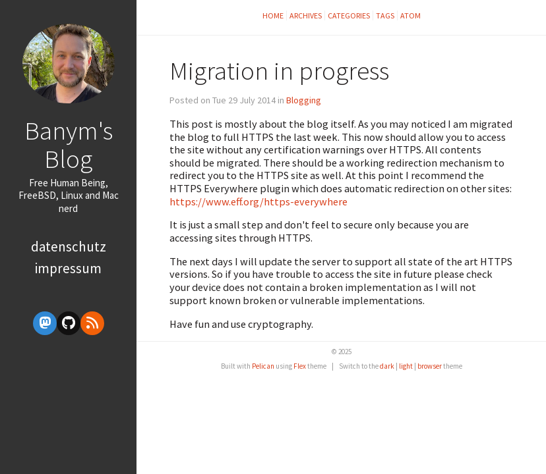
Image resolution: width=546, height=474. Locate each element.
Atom (410, 15)
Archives (305, 15)
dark (387, 366)
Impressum (68, 268)
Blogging (303, 100)
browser (429, 366)
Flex (299, 366)
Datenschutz (68, 246)
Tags (385, 15)
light (406, 366)
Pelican (263, 366)
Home (273, 15)
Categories (349, 15)
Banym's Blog (68, 144)
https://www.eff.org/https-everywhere (258, 201)
